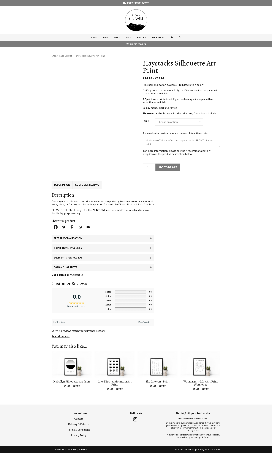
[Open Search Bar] (180, 37)
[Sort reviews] (144, 322)
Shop (105, 37)
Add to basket (167, 167)
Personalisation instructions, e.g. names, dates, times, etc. (175, 133)
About (117, 37)
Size (146, 121)
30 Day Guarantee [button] (65, 267)
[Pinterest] (72, 227)
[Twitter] (64, 227)
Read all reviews (61, 336)
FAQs (128, 37)
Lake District (65, 55)
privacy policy (193, 430)
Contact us (77, 274)
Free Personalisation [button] (68, 238)
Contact (141, 37)
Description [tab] (62, 184)
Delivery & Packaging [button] (68, 257)
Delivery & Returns (78, 424)
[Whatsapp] (80, 227)
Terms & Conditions (78, 429)
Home (94, 37)
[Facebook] (55, 227)
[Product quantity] (149, 167)
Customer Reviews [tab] (87, 184)
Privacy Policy (78, 435)
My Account (158, 37)
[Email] (88, 227)
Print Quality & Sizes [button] (68, 248)
